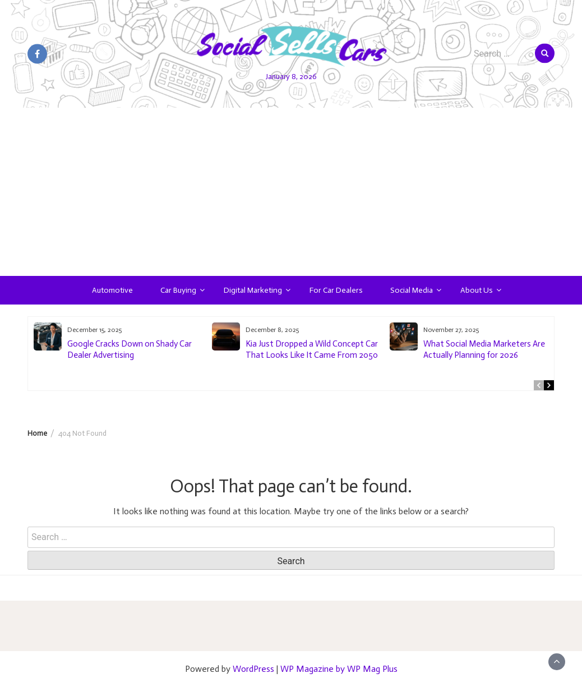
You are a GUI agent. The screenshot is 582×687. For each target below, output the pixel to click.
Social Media (411, 290)
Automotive (112, 290)
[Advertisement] (291, 191)
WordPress (253, 668)
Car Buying (178, 290)
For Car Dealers (336, 290)
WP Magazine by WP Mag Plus (339, 668)
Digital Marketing (253, 290)
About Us (476, 290)
